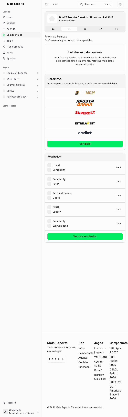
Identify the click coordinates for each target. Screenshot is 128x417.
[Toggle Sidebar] (40, 208)
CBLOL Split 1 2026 (114, 373)
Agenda (82, 357)
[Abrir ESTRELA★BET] (85, 123)
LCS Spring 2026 (113, 361)
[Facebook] (62, 359)
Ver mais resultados (85, 236)
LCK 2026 (115, 382)
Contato (83, 362)
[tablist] (85, 29)
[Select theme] (120, 4)
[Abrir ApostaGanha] (85, 103)
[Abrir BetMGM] (85, 93)
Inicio (55, 4)
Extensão (84, 366)
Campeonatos (86, 353)
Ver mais (85, 143)
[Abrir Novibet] (85, 133)
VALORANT (100, 357)
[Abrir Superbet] (85, 113)
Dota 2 (98, 370)
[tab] (53, 29)
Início (81, 348)
